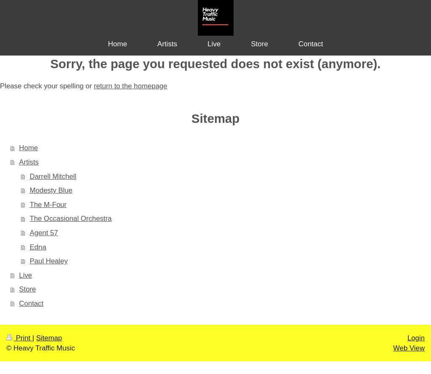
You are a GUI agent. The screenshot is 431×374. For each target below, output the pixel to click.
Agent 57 (44, 233)
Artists (29, 162)
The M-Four (48, 205)
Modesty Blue (51, 190)
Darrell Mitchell (53, 176)
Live (25, 275)
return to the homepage (130, 86)
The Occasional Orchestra (71, 219)
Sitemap (49, 338)
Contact (31, 304)
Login (416, 338)
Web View (409, 348)
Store (27, 289)
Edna (38, 247)
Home (28, 148)
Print (19, 338)
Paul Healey (49, 261)
